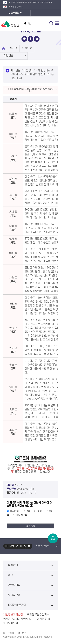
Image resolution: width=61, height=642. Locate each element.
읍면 (30, 575)
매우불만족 (21, 515)
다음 (25, 546)
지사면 (13, 48)
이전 (17, 546)
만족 (28, 511)
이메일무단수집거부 (38, 614)
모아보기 (29, 546)
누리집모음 (30, 595)
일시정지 (21, 546)
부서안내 (30, 565)
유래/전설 (7, 55)
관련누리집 (30, 585)
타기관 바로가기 (30, 605)
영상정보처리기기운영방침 (18, 619)
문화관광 (27, 48)
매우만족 (14, 511)
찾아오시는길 (10, 623)
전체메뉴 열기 (57, 23)
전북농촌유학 (42, 545)
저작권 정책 (43, 619)
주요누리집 (15, 13)
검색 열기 (51, 23)
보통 (39, 511)
